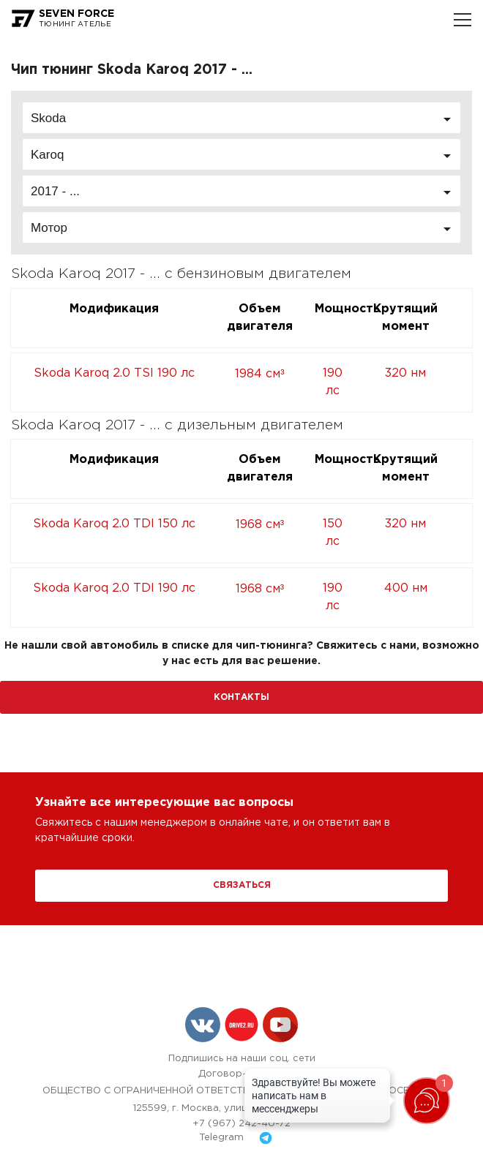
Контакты (241, 697)
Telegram (241, 1138)
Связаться (242, 885)
